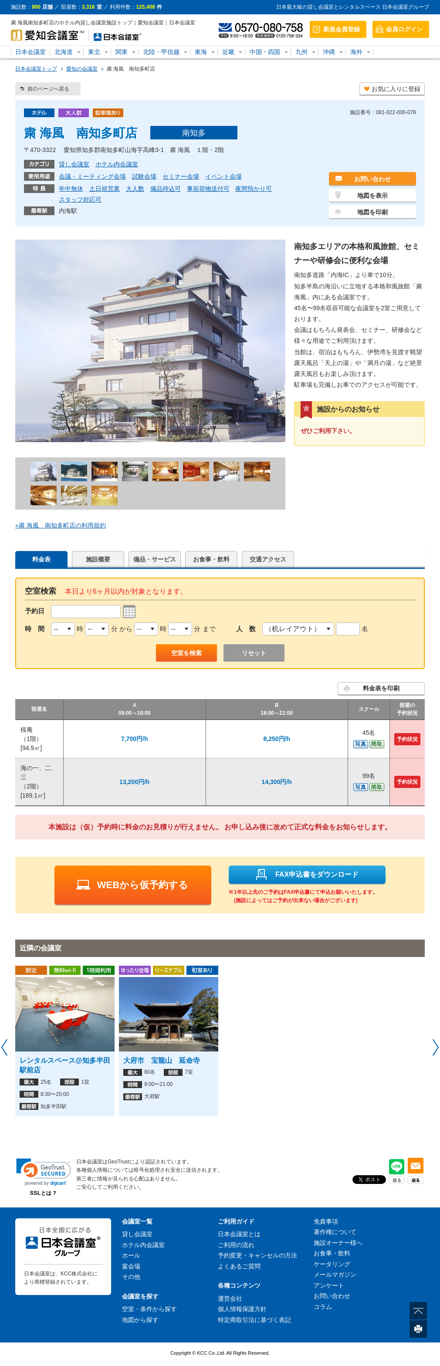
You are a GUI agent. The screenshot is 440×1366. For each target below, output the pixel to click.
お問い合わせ (372, 179)
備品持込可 (165, 188)
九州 (301, 51)
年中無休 (71, 188)
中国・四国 (265, 51)
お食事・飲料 (211, 559)
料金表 (41, 559)
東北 (94, 51)
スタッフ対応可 (80, 199)
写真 (360, 744)
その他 (131, 1276)
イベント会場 (223, 176)
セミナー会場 (180, 176)
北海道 (63, 51)
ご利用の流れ (236, 1244)
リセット (254, 652)
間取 (376, 744)
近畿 (228, 51)
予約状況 (407, 739)
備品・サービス (154, 559)
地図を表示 (372, 195)
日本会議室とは (239, 1234)
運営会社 (230, 1298)
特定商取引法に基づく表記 (254, 1319)
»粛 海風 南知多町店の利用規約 (60, 525)
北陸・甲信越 (161, 51)
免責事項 (326, 1221)
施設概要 (98, 559)
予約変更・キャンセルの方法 (257, 1255)
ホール (131, 1255)
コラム (323, 1306)
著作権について (335, 1231)
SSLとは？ (43, 1193)
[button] (43, 1172)
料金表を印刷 (381, 688)
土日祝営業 (104, 188)
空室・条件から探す (149, 1308)
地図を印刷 (372, 212)
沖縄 (329, 51)
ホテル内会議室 (116, 164)
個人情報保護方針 (242, 1308)
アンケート (329, 1285)
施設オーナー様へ (338, 1242)
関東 (121, 51)
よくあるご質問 (239, 1266)
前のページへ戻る (48, 89)
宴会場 (131, 1266)
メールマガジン (335, 1274)
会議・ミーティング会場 (92, 176)
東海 (201, 51)
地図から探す (140, 1319)
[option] (65, 1041)
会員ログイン (404, 29)
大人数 (135, 188)
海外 (356, 51)
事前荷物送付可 (208, 188)
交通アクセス (268, 559)
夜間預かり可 (253, 188)
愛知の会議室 (82, 69)
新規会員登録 (341, 29)
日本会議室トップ (36, 69)
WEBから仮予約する (132, 884)
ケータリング (332, 1264)
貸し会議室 (74, 164)
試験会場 (144, 176)
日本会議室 (30, 51)
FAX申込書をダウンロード (307, 874)
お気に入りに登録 (396, 88)
